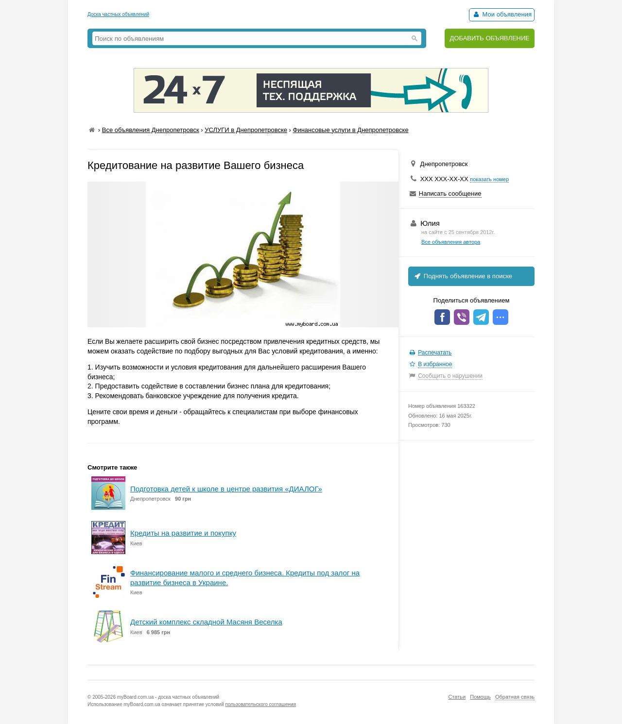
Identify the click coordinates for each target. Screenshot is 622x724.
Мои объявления (502, 14)
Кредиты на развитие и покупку (183, 533)
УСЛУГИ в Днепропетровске (246, 130)
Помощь (480, 697)
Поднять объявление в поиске (462, 276)
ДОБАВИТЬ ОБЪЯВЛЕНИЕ (489, 38)
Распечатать (434, 352)
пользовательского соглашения (260, 704)
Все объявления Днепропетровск (150, 130)
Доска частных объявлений (118, 14)
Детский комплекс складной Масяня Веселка (206, 622)
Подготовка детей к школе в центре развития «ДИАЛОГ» (226, 489)
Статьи (457, 697)
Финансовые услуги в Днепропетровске (351, 130)
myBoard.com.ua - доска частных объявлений (168, 697)
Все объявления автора (450, 242)
